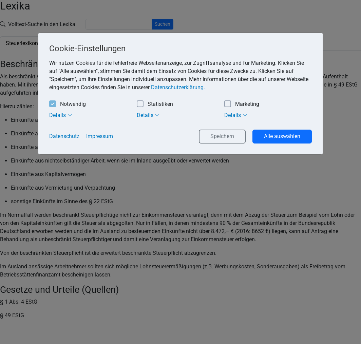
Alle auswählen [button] (282, 136)
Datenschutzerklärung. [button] (178, 87)
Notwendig (67, 104)
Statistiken (155, 104)
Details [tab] (61, 115)
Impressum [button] (99, 136)
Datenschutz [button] (64, 136)
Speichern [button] (222, 136)
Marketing (241, 104)
